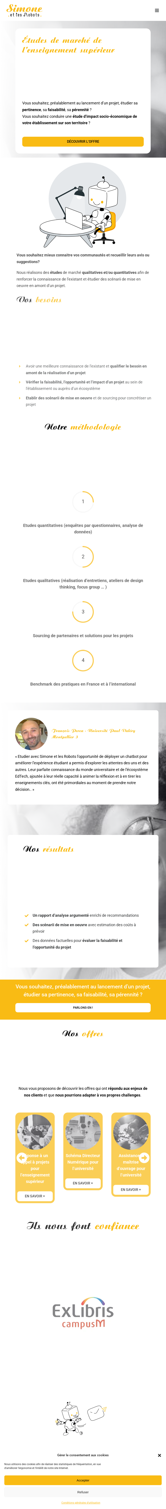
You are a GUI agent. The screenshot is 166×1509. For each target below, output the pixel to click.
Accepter (83, 1480)
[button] (159, 1455)
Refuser (83, 1492)
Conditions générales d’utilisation (80, 1502)
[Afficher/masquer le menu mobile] (157, 10)
